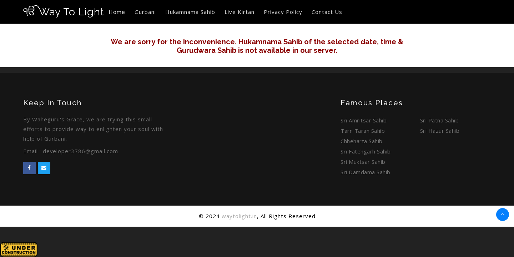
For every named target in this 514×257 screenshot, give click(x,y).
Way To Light (64, 12)
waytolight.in (239, 216)
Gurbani (146, 11)
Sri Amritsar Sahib (364, 120)
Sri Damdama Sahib (365, 172)
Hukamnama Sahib (191, 11)
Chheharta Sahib (362, 141)
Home (117, 11)
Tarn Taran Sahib (363, 130)
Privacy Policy (283, 11)
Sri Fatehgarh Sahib (366, 151)
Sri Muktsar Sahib (363, 161)
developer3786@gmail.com (81, 151)
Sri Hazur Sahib (440, 130)
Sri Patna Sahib (439, 120)
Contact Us (327, 11)
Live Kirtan (240, 11)
